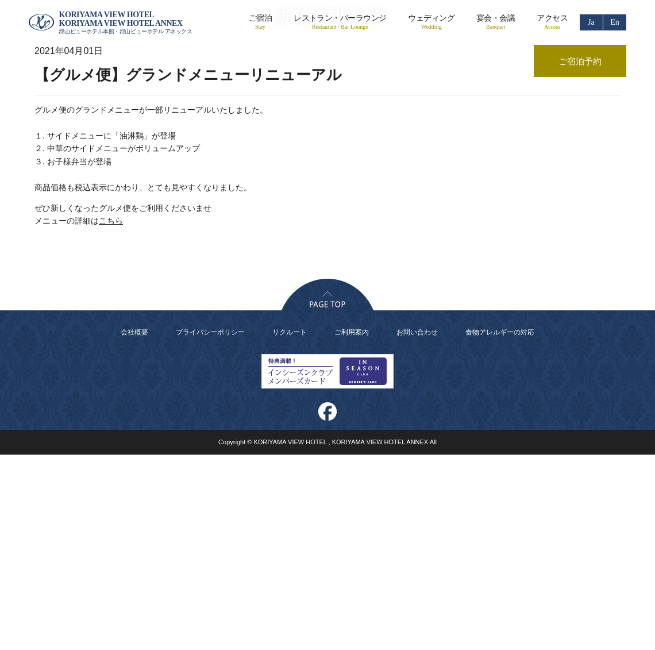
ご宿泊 (260, 22)
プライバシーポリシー (210, 528)
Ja (591, 22)
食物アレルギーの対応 (499, 528)
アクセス (552, 22)
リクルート (289, 528)
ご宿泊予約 (580, 61)
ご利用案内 (351, 528)
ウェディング (431, 22)
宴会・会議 (495, 22)
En (614, 22)
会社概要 (134, 528)
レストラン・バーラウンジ (340, 22)
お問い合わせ (417, 528)
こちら (111, 416)
